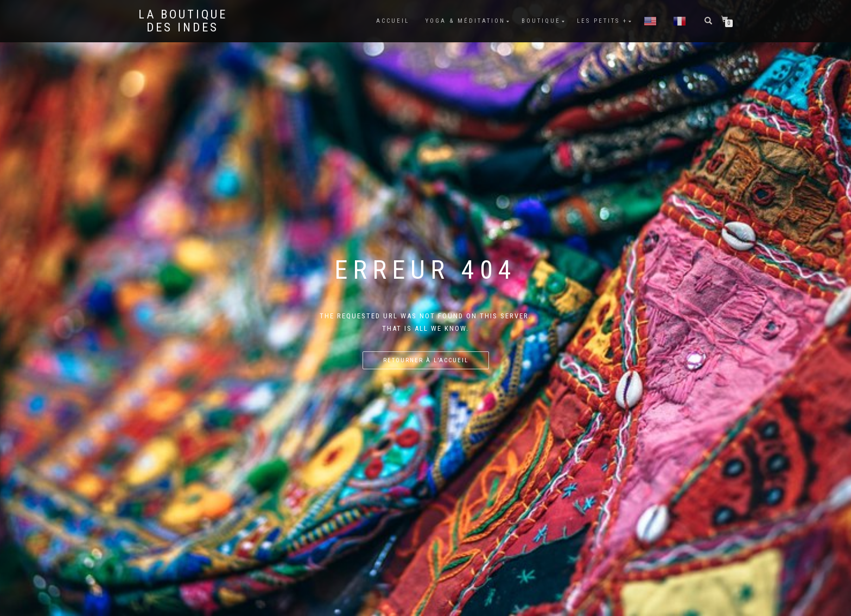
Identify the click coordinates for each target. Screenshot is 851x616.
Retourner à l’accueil (425, 360)
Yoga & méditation (465, 20)
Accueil (392, 20)
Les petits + (602, 20)
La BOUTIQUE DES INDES (182, 21)
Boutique (541, 20)
